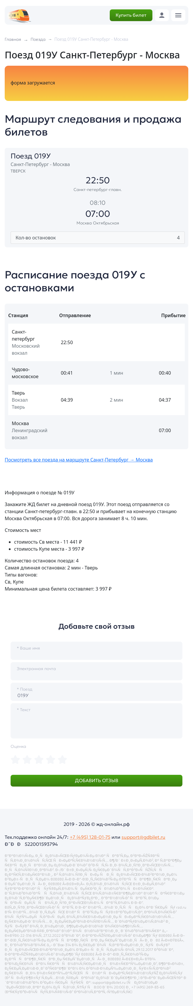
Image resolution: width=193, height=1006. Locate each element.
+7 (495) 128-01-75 (90, 837)
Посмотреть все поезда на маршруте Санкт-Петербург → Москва (79, 459)
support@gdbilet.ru (143, 837)
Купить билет (131, 15)
